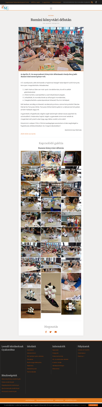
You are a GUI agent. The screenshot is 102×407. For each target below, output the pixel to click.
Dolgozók (55, 353)
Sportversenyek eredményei (10, 388)
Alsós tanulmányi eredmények (11, 379)
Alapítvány (30, 365)
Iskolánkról (30, 350)
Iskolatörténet (31, 353)
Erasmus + (81, 356)
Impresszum (59, 400)
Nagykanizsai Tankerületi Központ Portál (17, 2)
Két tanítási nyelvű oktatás (35, 356)
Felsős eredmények (8, 382)
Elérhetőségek (56, 2)
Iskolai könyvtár (32, 369)
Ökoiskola (30, 359)
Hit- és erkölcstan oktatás (60, 359)
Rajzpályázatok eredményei (10, 385)
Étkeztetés (55, 369)
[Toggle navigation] (51, 8)
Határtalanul (81, 353)
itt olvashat (82, 405)
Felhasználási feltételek (45, 400)
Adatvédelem (30, 400)
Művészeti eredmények (9, 391)
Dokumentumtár (57, 356)
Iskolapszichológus (58, 365)
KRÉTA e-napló (35, 2)
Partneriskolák (31, 372)
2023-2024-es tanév (28, 134)
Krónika (51, 15)
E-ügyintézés (46, 2)
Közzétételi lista (70, 400)
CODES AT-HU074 (83, 350)
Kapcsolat (55, 350)
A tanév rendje (56, 362)
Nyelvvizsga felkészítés (34, 362)
